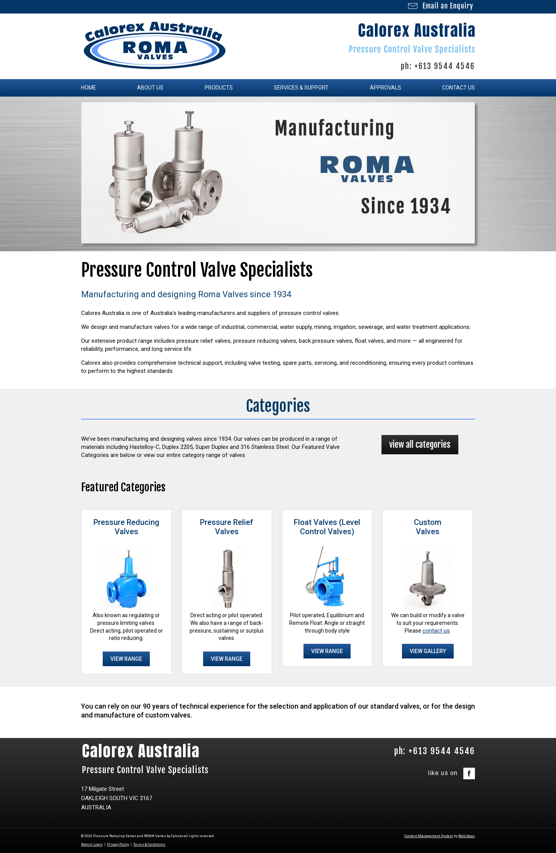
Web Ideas (466, 836)
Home (88, 88)
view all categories (420, 444)
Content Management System (428, 836)
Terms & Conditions (149, 844)
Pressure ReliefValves (226, 527)
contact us (436, 630)
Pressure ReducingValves (126, 527)
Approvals (385, 88)
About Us (150, 88)
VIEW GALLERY (428, 651)
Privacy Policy (118, 844)
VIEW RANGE (126, 659)
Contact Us (458, 88)
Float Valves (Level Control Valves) (327, 527)
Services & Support (301, 88)
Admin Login (92, 844)
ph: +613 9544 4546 (438, 66)
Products (219, 88)
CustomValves (427, 527)
